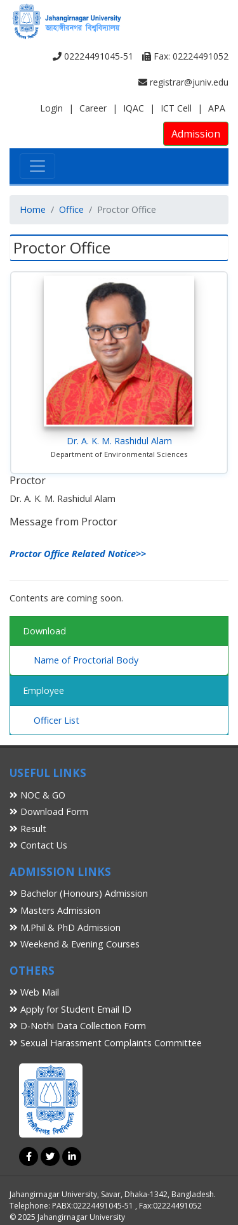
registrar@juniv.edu (183, 82)
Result (28, 829)
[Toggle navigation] (37, 166)
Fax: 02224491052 (185, 56)
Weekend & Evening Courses (75, 944)
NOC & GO (37, 795)
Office (71, 209)
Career (93, 108)
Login (51, 108)
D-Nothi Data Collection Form (78, 1026)
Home (33, 209)
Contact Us (38, 845)
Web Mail (34, 992)
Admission (195, 134)
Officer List (56, 720)
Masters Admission (55, 910)
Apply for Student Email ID (70, 1009)
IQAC (133, 108)
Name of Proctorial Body (86, 660)
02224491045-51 (93, 56)
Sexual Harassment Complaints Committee (106, 1043)
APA (216, 108)
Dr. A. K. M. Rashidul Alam (119, 441)
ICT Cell (176, 108)
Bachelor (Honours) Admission (79, 893)
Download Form (49, 811)
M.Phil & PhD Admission (65, 927)
